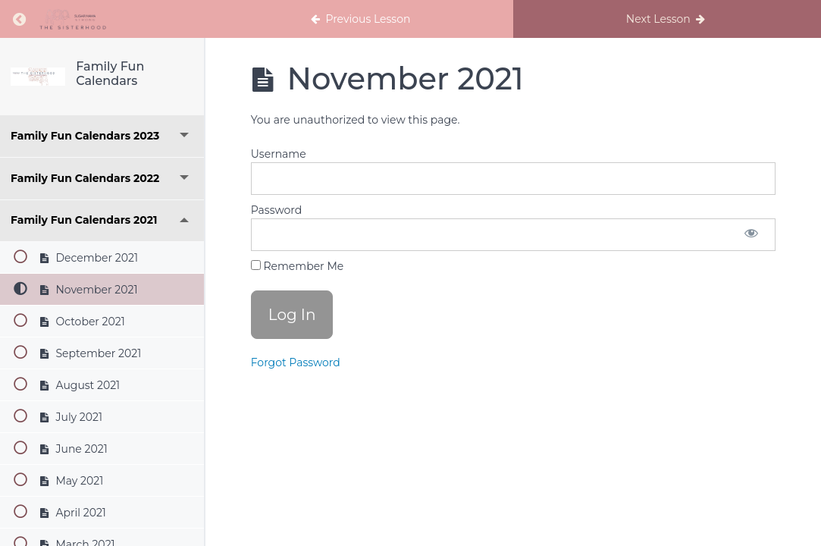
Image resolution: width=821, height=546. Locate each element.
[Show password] (751, 234)
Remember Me (297, 266)
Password (276, 210)
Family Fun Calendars (110, 73)
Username (278, 154)
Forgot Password (295, 362)
